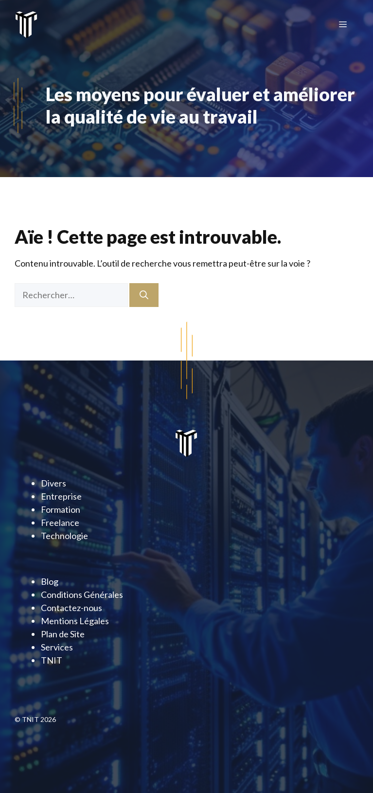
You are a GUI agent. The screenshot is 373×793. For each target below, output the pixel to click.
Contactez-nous (71, 607)
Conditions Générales (82, 594)
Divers (53, 483)
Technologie (64, 535)
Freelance (60, 522)
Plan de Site (63, 634)
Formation (60, 509)
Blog (49, 581)
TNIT (51, 660)
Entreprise (61, 496)
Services (57, 647)
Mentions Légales (75, 620)
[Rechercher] (144, 295)
